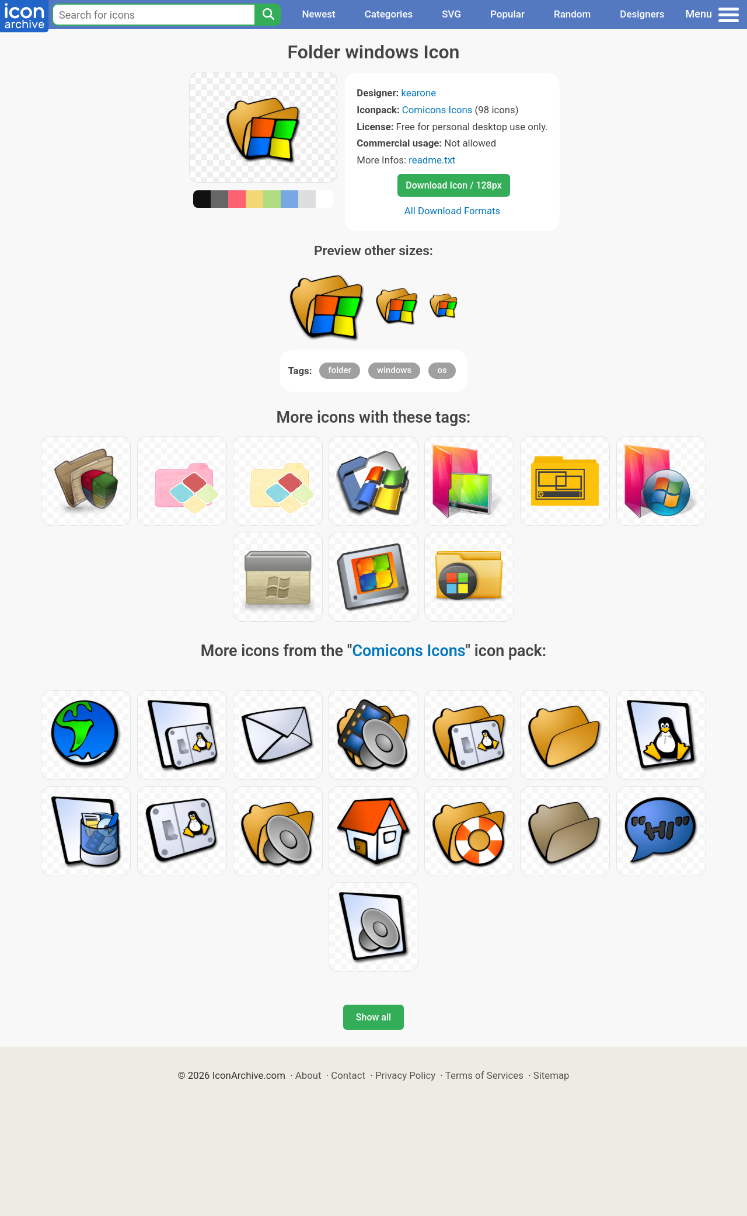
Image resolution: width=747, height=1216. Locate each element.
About (308, 1075)
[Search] (267, 15)
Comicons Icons (437, 110)
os (441, 370)
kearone (418, 93)
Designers (642, 14)
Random (572, 14)
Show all (373, 1017)
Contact (348, 1075)
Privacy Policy (405, 1075)
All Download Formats (452, 211)
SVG (451, 14)
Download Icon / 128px (453, 185)
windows (394, 370)
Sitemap (551, 1075)
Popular (507, 14)
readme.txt (432, 160)
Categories (389, 14)
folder (339, 370)
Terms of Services (484, 1075)
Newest (318, 14)
